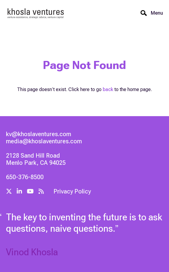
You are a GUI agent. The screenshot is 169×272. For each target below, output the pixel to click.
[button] (155, 13)
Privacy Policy (72, 191)
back (108, 89)
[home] (36, 13)
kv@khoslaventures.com (38, 134)
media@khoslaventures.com (44, 141)
